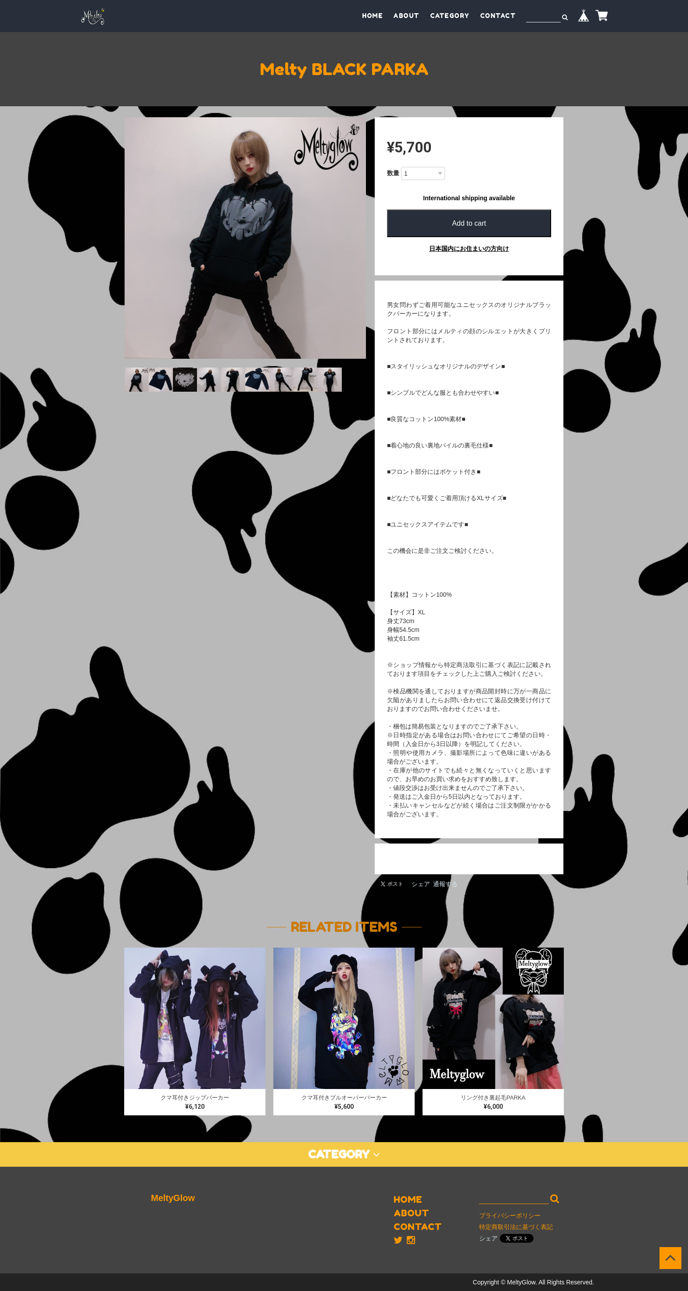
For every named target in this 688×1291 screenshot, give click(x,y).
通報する (445, 883)
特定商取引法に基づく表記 (516, 1226)
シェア (421, 883)
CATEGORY (449, 15)
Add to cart (469, 223)
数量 (393, 173)
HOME (372, 15)
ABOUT (406, 15)
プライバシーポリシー (510, 1215)
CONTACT (498, 15)
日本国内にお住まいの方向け (469, 248)
